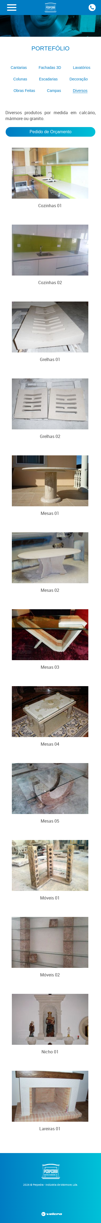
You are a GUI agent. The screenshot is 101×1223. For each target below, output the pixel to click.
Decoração (78, 79)
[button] (11, 7)
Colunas (20, 79)
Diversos (80, 90)
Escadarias (48, 79)
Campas (54, 90)
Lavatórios (81, 67)
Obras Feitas (24, 90)
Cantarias (19, 67)
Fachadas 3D (50, 67)
